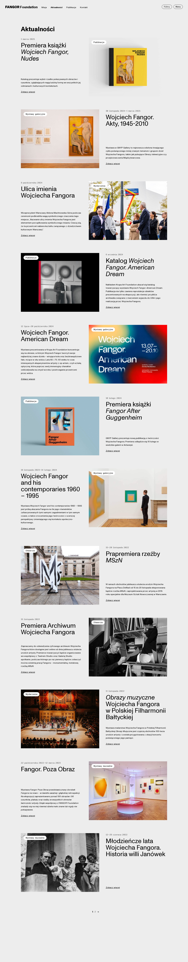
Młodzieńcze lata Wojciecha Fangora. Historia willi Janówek (135, 847)
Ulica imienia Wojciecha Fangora (48, 192)
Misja (44, 7)
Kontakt (84, 7)
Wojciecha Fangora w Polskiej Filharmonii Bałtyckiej (136, 707)
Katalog (130, 267)
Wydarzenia (99, 186)
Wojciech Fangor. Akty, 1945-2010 (130, 120)
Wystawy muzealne (102, 766)
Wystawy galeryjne (35, 114)
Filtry (167, 7)
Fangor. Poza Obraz (48, 769)
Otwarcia (30, 551)
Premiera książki (45, 52)
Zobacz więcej (28, 91)
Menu (178, 7)
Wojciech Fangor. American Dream (45, 335)
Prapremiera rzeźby (133, 557)
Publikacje (71, 7)
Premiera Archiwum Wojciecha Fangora (48, 629)
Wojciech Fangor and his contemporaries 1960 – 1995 (50, 486)
